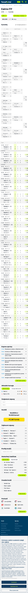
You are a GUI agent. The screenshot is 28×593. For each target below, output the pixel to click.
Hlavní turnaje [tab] (6, 388)
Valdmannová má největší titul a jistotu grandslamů (14, 374)
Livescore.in (6, 505)
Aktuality (16, 523)
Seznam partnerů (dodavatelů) (9, 578)
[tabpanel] (14, 392)
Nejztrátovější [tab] (14, 459)
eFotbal (18, 508)
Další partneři (22, 511)
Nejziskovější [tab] (6, 459)
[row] (14, 147)
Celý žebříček (22, 475)
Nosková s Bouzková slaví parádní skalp (15, 358)
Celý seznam (22, 493)
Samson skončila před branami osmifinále (12, 370)
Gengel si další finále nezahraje (13, 377)
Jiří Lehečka (3, 525)
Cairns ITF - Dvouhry (18, 5)
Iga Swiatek (3, 532)
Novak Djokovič (4, 523)
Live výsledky (6, 501)
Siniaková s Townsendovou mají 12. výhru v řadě (14, 354)
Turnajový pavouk (20, 24)
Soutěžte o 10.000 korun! (14, 414)
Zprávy (18, 501)
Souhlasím (14, 582)
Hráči (2, 521)
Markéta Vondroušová (5, 530)
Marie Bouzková (4, 534)
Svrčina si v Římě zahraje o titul (13, 351)
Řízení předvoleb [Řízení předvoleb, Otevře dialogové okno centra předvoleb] (14, 590)
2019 (4, 15)
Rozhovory (17, 528)
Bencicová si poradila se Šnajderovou (14, 367)
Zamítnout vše (14, 586)
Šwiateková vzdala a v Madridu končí (14, 349)
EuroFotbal (5, 508)
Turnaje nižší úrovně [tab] (16, 388)
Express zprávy (18, 530)
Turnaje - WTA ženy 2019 (7, 5)
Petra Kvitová (3, 528)
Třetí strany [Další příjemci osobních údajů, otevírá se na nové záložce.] (12, 565)
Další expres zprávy (20, 380)
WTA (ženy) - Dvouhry (20, 15)
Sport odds (19, 505)
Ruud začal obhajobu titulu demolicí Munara (14, 361)
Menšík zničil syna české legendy (13, 364)
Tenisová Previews (18, 525)
